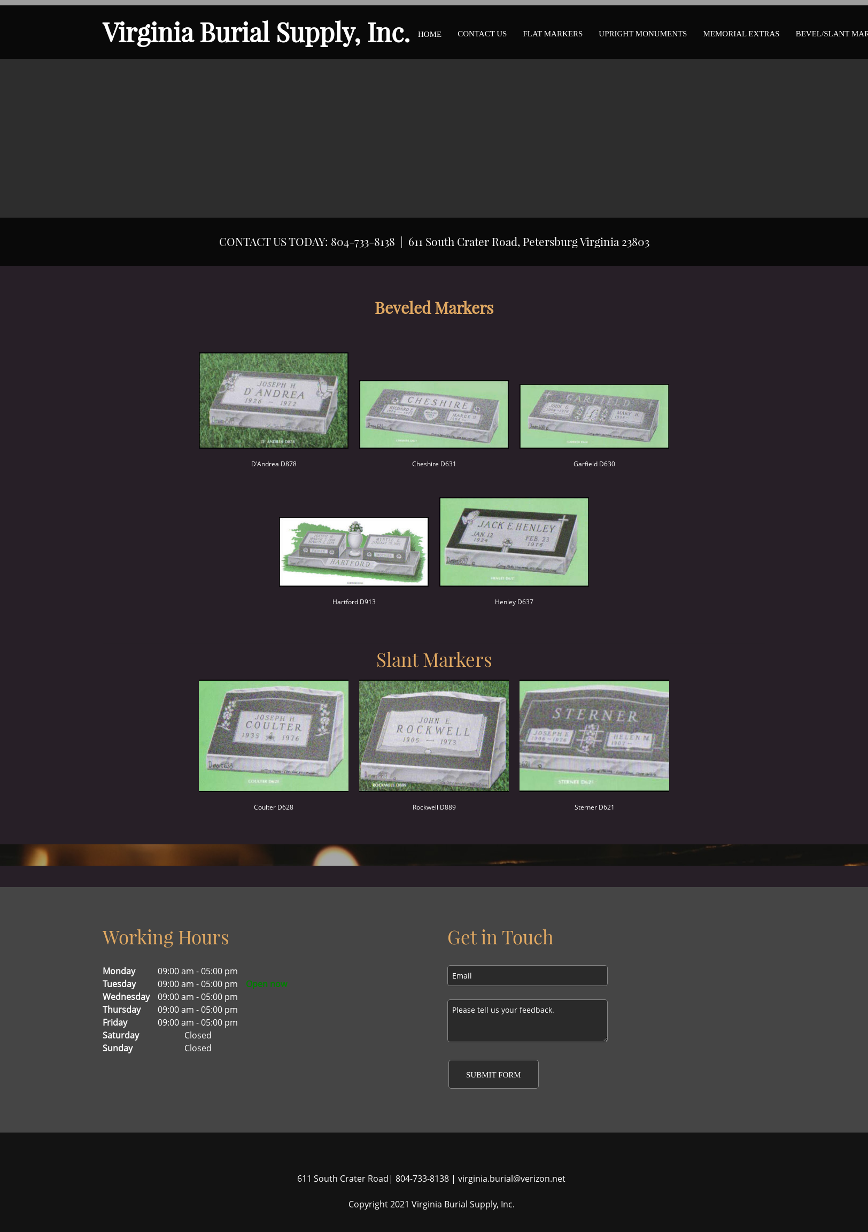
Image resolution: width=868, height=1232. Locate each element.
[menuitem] (429, 32)
